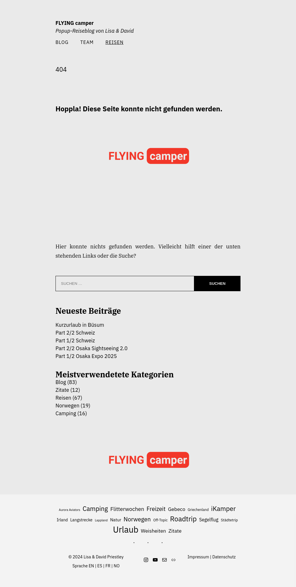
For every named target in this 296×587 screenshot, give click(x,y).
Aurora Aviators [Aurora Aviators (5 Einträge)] (69, 510)
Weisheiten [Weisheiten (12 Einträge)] (153, 530)
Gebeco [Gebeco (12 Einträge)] (176, 509)
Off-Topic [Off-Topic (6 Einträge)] (160, 520)
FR (108, 565)
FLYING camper (75, 23)
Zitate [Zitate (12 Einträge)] (175, 530)
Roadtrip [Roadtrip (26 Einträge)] (183, 518)
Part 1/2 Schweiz (75, 340)
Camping (66, 413)
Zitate (62, 390)
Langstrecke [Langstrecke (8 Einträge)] (81, 520)
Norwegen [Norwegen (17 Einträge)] (137, 519)
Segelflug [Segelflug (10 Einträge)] (209, 520)
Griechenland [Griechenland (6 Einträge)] (198, 509)
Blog (62, 42)
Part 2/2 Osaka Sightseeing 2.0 (91, 348)
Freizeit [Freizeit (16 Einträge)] (156, 508)
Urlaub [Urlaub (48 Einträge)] (125, 529)
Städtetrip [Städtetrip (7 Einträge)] (229, 520)
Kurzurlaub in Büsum (80, 325)
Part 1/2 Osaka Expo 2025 (86, 356)
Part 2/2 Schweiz (75, 332)
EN (91, 565)
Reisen (63, 397)
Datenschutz (224, 557)
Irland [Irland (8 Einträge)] (62, 520)
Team (87, 42)
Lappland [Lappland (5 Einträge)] (101, 520)
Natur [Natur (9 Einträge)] (115, 520)
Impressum (198, 557)
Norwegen (67, 405)
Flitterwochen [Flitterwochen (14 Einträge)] (127, 508)
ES (99, 565)
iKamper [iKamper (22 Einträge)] (223, 508)
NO (116, 565)
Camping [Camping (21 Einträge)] (95, 508)
